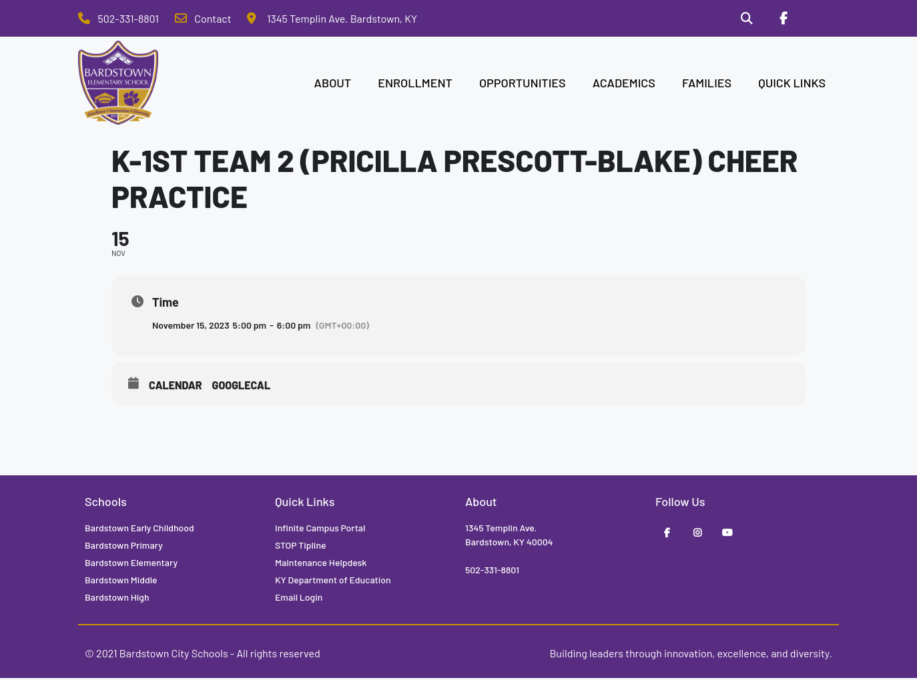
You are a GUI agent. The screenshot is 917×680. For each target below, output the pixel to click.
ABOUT (333, 84)
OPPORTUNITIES (522, 84)
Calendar (175, 386)
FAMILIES (706, 84)
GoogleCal (241, 386)
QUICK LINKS (792, 84)
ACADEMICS (624, 84)
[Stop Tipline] (819, 19)
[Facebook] (780, 19)
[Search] (742, 19)
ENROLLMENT (415, 84)
